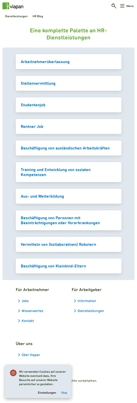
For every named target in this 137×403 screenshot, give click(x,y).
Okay (64, 392)
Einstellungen (47, 392)
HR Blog (38, 16)
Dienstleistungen (16, 16)
